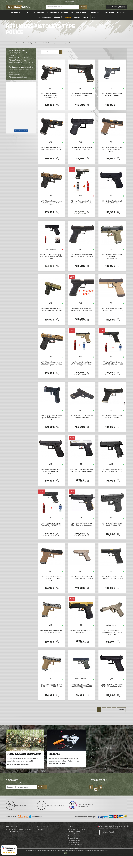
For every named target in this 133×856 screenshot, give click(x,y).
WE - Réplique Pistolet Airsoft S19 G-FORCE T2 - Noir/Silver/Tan (112, 256)
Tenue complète (17, 12)
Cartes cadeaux (44, 17)
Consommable (94, 12)
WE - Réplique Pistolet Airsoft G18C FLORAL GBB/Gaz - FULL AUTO (51, 364)
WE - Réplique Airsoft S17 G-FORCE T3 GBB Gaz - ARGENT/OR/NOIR (51, 95)
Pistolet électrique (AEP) (17, 50)
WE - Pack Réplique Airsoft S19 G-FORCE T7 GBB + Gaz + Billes (82, 202)
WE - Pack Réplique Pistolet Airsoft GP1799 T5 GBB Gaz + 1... (81, 310)
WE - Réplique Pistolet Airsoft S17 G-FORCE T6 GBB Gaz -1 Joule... (112, 149)
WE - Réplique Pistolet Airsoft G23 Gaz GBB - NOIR (112, 202)
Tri (39, 52)
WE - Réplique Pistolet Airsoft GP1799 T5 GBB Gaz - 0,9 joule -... (82, 256)
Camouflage (109, 12)
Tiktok (96, 788)
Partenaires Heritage (24, 753)
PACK (29, 12)
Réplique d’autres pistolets (18, 77)
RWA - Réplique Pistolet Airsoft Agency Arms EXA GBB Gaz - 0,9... (51, 418)
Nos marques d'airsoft (75, 844)
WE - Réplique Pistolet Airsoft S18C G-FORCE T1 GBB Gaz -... (82, 95)
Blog (93, 17)
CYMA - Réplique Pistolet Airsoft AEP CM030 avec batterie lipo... (112, 685)
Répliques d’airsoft (74, 832)
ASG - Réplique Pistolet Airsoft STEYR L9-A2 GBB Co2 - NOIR (112, 470)
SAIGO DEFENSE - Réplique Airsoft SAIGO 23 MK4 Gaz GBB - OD (81, 686)
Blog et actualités (73, 842)
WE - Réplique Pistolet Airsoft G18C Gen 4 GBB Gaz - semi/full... (51, 471)
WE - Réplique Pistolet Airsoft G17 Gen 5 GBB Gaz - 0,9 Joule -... (82, 579)
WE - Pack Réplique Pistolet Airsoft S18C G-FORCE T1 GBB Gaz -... (112, 364)
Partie (85, 17)
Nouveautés (39, 12)
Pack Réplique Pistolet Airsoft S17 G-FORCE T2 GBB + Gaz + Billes (81, 364)
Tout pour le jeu (73, 838)
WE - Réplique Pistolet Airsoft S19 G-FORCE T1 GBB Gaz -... (112, 95)
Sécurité (58, 17)
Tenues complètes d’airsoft (76, 829)
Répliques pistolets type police (21, 67)
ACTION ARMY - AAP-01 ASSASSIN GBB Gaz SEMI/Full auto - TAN (112, 632)
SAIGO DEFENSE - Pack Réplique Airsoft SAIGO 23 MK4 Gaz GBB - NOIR (51, 256)
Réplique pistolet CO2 (16, 75)
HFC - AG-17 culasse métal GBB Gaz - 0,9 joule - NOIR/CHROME (81, 470)
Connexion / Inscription (64, 2)
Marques (121, 12)
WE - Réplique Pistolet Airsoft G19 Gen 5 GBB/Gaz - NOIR (112, 524)
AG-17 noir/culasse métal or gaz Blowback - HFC (81, 631)
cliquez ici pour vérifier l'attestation (109, 828)
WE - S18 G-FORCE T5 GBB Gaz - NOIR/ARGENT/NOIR (82, 417)
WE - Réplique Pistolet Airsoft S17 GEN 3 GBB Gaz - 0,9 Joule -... (51, 310)
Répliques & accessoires (57, 12)
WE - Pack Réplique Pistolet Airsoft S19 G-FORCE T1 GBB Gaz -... (51, 525)
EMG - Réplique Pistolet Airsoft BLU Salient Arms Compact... (81, 524)
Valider (83, 7)
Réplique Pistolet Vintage (17, 60)
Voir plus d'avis (21, 130)
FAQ (69, 846)
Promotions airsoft (74, 840)
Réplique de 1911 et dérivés (18, 58)
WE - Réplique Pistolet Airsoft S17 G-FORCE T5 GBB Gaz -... (112, 417)
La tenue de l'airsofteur (75, 834)
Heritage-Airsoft (108, 832)
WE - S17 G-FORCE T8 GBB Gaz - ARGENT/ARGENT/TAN (51, 631)
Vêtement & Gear (78, 12)
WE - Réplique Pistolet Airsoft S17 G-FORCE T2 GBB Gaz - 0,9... (51, 579)
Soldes (68, 17)
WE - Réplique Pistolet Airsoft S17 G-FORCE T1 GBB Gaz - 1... (51, 148)
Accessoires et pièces (75, 836)
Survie (77, 17)
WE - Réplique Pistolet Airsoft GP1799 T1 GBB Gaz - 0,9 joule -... (112, 310)
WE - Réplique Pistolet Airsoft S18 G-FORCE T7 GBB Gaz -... (51, 685)
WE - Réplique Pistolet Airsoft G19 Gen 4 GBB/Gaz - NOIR (82, 148)
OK (65, 853)
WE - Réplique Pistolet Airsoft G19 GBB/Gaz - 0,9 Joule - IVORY (51, 203)
